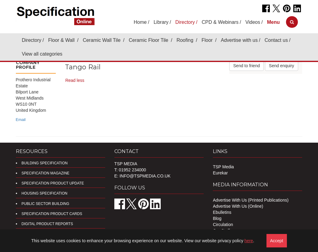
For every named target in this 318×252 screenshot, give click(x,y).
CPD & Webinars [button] (220, 22)
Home (140, 22)
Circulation (223, 224)
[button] (273, 22)
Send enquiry (281, 65)
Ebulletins (222, 212)
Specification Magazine (46, 173)
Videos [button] (252, 22)
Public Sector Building (45, 204)
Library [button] (161, 22)
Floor (208, 40)
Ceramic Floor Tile (149, 40)
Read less (74, 80)
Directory (31, 40)
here (249, 240)
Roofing (186, 40)
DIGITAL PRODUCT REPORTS (47, 224)
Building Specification (45, 163)
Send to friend (246, 65)
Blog (217, 218)
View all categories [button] (42, 54)
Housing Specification (44, 193)
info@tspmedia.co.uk (145, 175)
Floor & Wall (62, 40)
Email (21, 119)
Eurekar (220, 172)
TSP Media (223, 166)
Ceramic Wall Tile (102, 40)
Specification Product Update (53, 183)
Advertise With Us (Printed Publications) (250, 200)
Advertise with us (239, 40)
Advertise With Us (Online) (238, 206)
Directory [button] (185, 22)
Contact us (276, 40)
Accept (276, 240)
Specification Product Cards (52, 214)
